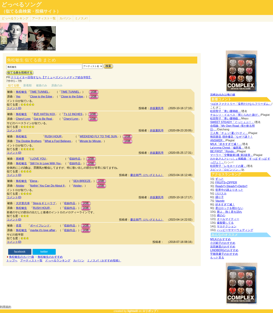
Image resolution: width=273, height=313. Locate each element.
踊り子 (219, 197)
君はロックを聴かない (229, 208)
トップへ (11, 260)
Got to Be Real (43, 118)
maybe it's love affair (42, 230)
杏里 (18, 225)
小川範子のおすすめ (222, 242)
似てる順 (13, 85)
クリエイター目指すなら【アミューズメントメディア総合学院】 (51, 77)
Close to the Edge (41, 96)
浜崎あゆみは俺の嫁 (222, 94)
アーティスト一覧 (31, 260)
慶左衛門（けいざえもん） (147, 175)
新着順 (27, 85)
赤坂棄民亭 (157, 108)
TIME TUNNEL (39, 91)
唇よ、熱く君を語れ (229, 211)
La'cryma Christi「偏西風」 (227, 147)
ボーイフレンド (40, 225)
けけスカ (221, 193)
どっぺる (15, 18)
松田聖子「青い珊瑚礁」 (225, 111)
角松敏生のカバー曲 (21, 256)
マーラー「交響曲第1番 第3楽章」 (231, 155)
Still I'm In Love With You (45, 163)
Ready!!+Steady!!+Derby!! (231, 186)
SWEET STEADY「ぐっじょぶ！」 (232, 122)
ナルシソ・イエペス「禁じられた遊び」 (235, 114)
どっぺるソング (21, 4)
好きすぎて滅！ (225, 204)
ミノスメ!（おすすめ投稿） (104, 260)
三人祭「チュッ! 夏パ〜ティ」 (229, 133)
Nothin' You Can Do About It (47, 185)
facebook (19, 251)
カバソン (65, 18)
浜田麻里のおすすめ (222, 246)
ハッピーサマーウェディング (235, 230)
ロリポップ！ (150, 311)
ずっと (219, 178)
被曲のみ (41, 85)
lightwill (132, 311)
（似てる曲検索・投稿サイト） (31, 11)
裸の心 (221, 215)
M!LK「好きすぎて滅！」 (226, 144)
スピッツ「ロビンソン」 (225, 169)
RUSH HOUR (53, 136)
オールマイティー (228, 219)
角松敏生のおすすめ (50, 256)
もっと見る (217, 257)
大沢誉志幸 (23, 203)
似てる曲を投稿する (19, 72)
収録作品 (74, 158)
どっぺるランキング (57, 260)
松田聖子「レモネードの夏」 (228, 166)
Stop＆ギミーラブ (44, 203)
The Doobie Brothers (29, 141)
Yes (18, 96)
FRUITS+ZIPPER (226, 182)
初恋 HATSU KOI (44, 114)
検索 (108, 66)
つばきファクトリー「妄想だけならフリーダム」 (240, 103)
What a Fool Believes (58, 141)
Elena (33, 180)
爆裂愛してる (225, 222)
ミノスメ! (81, 18)
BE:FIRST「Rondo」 (223, 151)
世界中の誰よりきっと (229, 189)
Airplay (20, 185)
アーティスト (44, 18)
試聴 (93, 91)
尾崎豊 (20, 158)
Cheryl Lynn (23, 118)
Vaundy (220, 200)
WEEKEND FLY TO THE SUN (98, 136)
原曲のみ (57, 85)
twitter (44, 251)
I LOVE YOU (38, 158)
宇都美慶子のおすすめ (224, 253)
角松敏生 (21, 91)
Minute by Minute (90, 141)
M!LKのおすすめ (220, 239)
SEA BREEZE (82, 180)
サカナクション (226, 226)
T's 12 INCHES (73, 114)
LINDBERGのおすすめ (224, 250)
